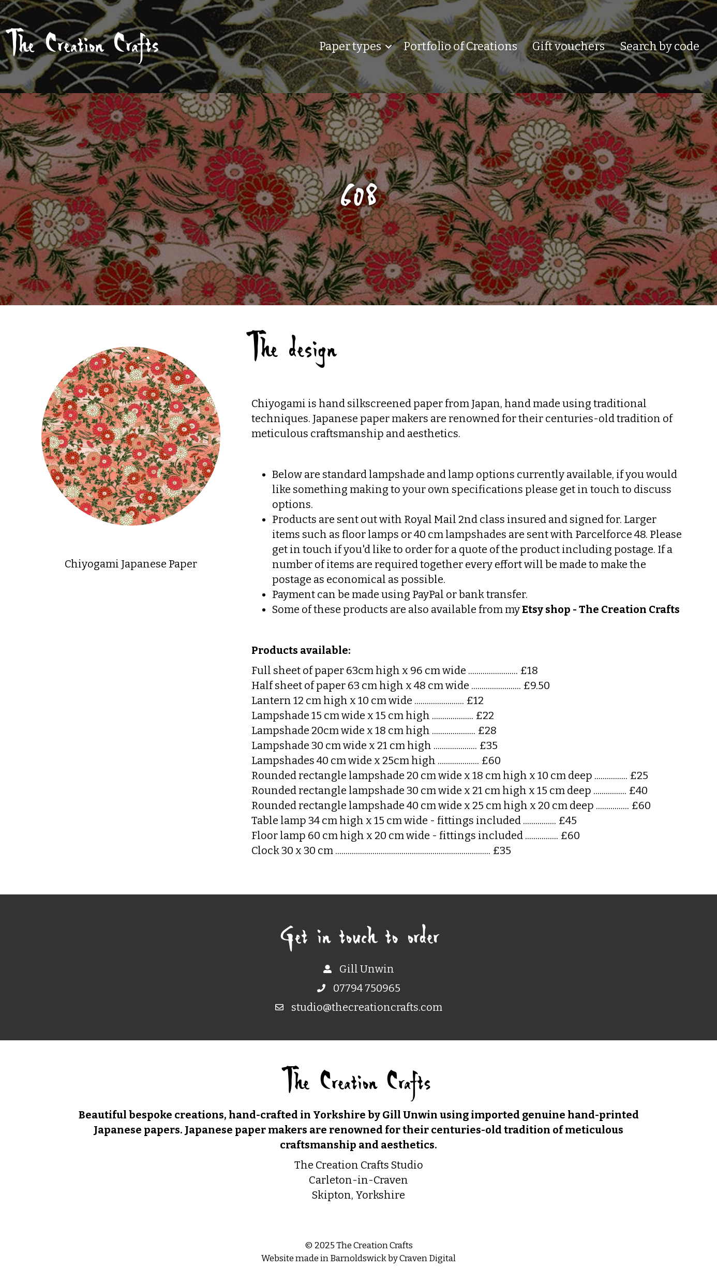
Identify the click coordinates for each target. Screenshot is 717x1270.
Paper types (350, 46)
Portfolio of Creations (460, 46)
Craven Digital (427, 1258)
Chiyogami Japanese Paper (131, 564)
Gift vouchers (568, 46)
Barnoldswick (358, 1258)
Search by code (659, 46)
